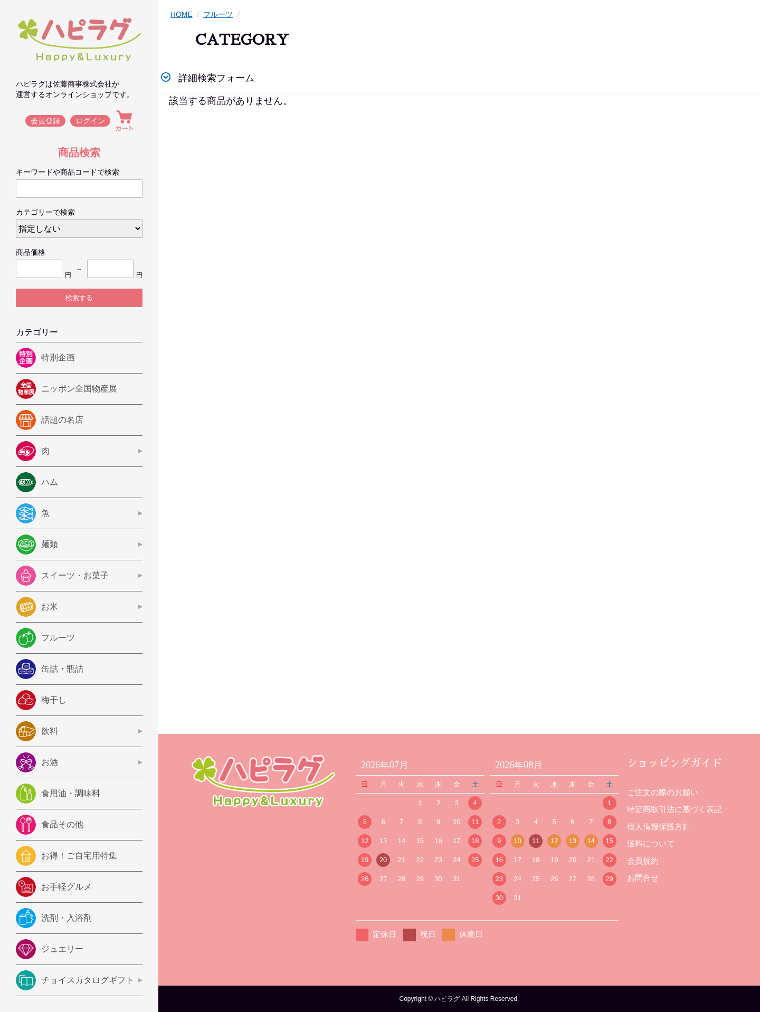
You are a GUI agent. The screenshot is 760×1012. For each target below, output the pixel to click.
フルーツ (218, 14)
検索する (79, 298)
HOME (181, 14)
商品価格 (30, 252)
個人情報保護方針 (658, 826)
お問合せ (643, 877)
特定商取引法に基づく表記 (674, 809)
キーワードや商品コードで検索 (67, 172)
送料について (650, 843)
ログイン (91, 121)
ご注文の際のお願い (662, 792)
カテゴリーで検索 (45, 212)
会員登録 (45, 121)
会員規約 (643, 860)
